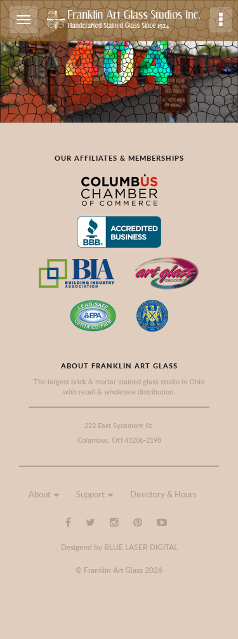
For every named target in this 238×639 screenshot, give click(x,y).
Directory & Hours (163, 494)
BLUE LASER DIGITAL (141, 547)
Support (90, 494)
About (40, 494)
